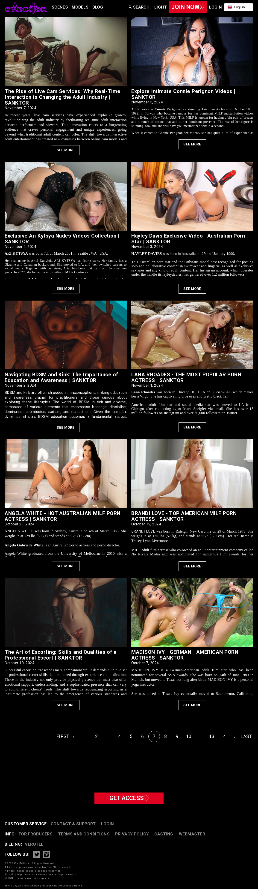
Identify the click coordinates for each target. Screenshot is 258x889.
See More (65, 150)
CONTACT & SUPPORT (73, 823)
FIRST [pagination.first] (62, 736)
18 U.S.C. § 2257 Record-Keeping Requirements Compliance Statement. (44, 885)
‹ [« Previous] (73, 736)
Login (107, 823)
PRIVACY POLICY (132, 834)
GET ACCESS (129, 798)
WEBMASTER (192, 834)
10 (188, 736)
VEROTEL (34, 844)
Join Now (186, 7)
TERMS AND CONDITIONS (84, 834)
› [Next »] (234, 736)
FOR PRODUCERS (36, 834)
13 (211, 736)
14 (223, 736)
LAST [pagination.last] (246, 736)
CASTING (163, 834)
